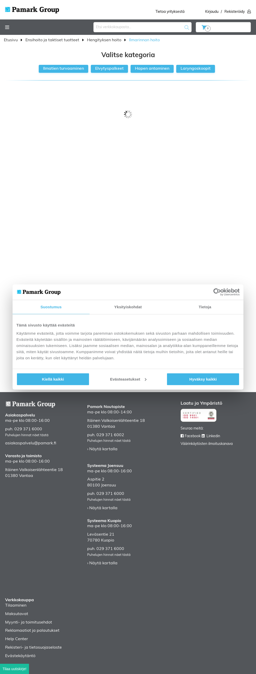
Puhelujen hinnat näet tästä (26, 435)
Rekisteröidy (234, 12)
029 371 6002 (110, 435)
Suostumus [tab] (51, 307)
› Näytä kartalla (102, 449)
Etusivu (11, 40)
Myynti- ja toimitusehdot (28, 622)
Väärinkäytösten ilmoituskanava (207, 444)
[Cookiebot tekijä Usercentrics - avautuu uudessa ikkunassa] (217, 292)
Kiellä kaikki (53, 379)
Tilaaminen (15, 606)
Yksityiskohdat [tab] (128, 307)
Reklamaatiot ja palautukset (32, 631)
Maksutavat (16, 614)
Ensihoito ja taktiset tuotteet (52, 40)
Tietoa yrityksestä (169, 12)
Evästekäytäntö (20, 656)
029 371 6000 (28, 429)
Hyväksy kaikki (203, 379)
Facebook (193, 436)
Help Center (16, 639)
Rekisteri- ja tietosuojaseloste (33, 648)
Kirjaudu (212, 12)
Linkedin (213, 436)
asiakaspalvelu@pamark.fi (30, 443)
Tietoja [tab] (205, 307)
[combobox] (142, 27)
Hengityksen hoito (104, 40)
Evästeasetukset (128, 379)
